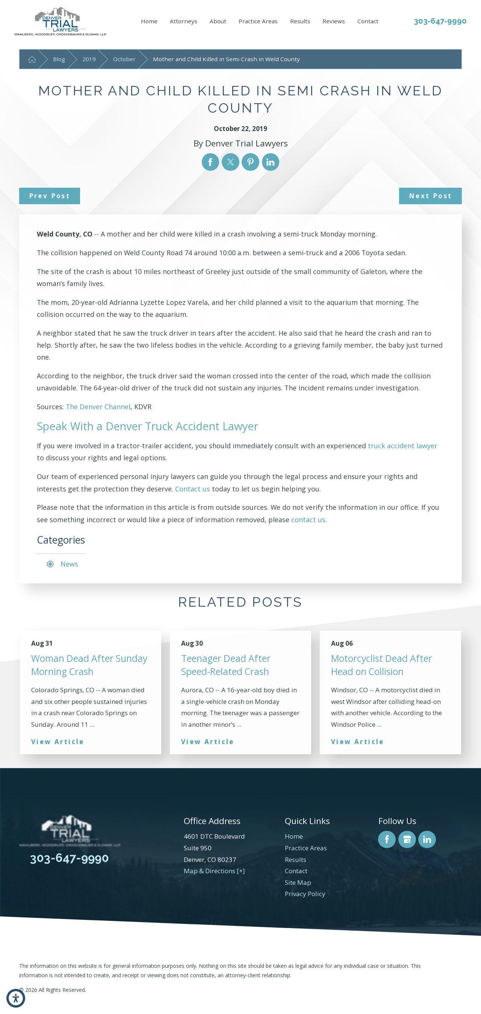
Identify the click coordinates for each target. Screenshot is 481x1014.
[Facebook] (387, 839)
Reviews (333, 21)
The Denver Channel (98, 406)
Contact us (192, 488)
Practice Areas (258, 21)
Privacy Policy (305, 893)
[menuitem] (149, 21)
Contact (367, 21)
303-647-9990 (440, 21)
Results (300, 21)
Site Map (298, 882)
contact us (308, 519)
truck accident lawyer (402, 445)
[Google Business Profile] (407, 839)
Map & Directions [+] (214, 870)
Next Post (430, 195)
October (124, 59)
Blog (59, 59)
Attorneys (183, 21)
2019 (89, 59)
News (69, 563)
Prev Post (50, 195)
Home (149, 21)
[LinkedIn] (427, 839)
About (218, 21)
